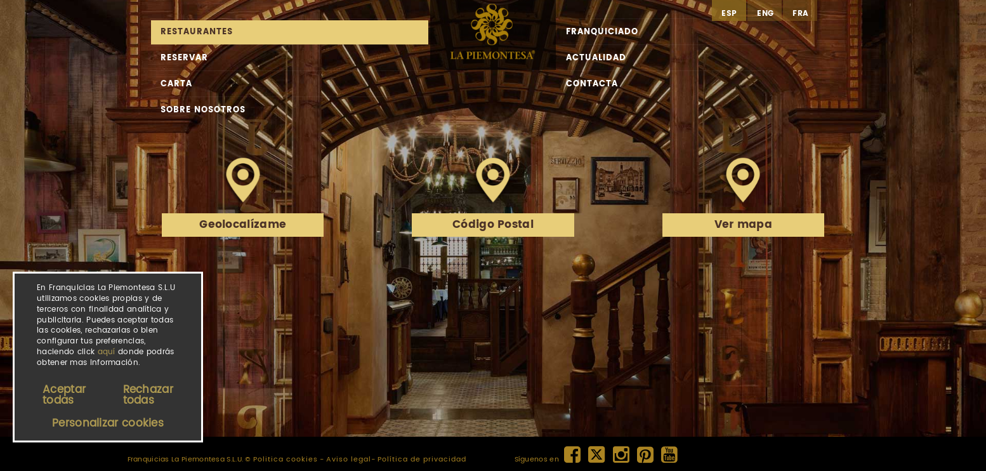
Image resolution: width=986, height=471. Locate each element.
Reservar (184, 58)
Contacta (592, 84)
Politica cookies (285, 459)
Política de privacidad (422, 459)
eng (765, 14)
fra (800, 14)
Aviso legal (348, 459)
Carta (176, 84)
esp (729, 14)
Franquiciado (602, 32)
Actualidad (596, 58)
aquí (106, 352)
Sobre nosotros (203, 110)
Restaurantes (197, 32)
